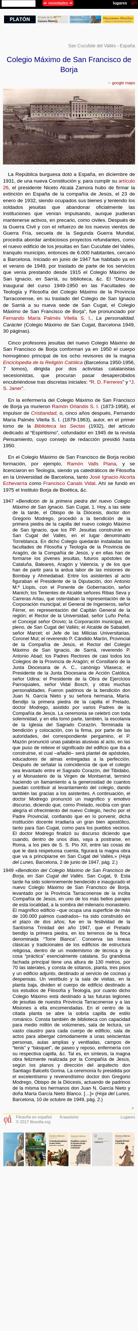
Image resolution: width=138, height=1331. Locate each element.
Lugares (128, 1117)
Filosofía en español (34, 1117)
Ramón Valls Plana (91, 463)
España (127, 45)
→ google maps (121, 83)
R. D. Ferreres (106, 382)
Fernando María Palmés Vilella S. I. (47, 318)
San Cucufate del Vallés (92, 45)
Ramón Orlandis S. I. (75, 406)
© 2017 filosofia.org (33, 1122)
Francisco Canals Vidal (69, 483)
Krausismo (69, 1117)
